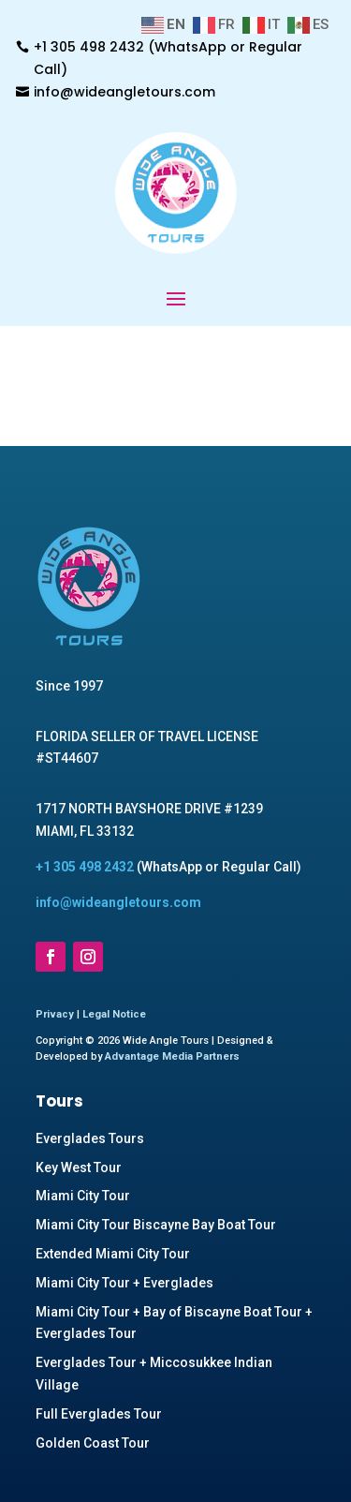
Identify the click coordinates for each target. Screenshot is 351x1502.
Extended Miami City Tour (113, 1253)
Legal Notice (114, 1014)
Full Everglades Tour (99, 1413)
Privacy (55, 1014)
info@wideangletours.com (124, 91)
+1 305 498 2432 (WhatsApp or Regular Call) (168, 58)
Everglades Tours (90, 1138)
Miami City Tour (83, 1195)
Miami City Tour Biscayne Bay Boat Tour (156, 1224)
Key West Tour (79, 1167)
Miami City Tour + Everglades (124, 1282)
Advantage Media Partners (172, 1056)
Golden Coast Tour (93, 1442)
